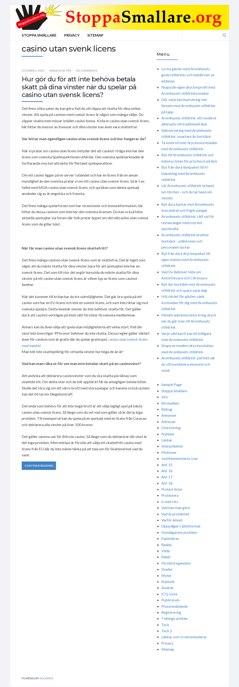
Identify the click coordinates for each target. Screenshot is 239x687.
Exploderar (170, 538)
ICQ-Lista (169, 594)
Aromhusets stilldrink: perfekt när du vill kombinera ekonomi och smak (188, 364)
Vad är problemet (175, 514)
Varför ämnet (172, 520)
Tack (165, 624)
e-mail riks (169, 501)
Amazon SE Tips (60, 70)
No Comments (86, 70)
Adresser (168, 421)
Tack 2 (166, 630)
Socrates (46, 678)
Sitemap (95, 35)
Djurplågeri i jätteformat (180, 526)
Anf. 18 (166, 483)
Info (164, 397)
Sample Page (171, 384)
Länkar (166, 440)
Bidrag (166, 409)
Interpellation (172, 446)
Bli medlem (170, 403)
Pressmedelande (174, 606)
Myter (166, 575)
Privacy (72, 35)
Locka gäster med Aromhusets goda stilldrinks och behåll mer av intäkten (187, 74)
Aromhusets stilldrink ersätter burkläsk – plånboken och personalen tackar (185, 240)
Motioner (169, 452)
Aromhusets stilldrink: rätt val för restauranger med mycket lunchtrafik (187, 222)
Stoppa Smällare (39, 35)
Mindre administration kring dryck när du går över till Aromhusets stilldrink (188, 321)
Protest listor (172, 489)
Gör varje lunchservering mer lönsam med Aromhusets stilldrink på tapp (188, 105)
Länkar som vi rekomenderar (184, 637)
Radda (166, 544)
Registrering (171, 612)
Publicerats (170, 600)
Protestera (170, 495)
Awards (167, 587)
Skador (167, 569)
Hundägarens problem (179, 532)
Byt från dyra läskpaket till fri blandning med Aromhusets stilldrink (184, 173)
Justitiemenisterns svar (179, 458)
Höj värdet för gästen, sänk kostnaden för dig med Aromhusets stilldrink (189, 302)
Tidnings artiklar (174, 618)
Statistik (168, 581)
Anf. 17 (166, 477)
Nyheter (168, 434)
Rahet (166, 557)
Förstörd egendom (176, 563)
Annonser (168, 415)
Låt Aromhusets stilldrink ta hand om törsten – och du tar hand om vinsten (187, 191)
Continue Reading (39, 465)
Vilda (165, 550)
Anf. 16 (166, 470)
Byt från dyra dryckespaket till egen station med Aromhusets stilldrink (185, 259)
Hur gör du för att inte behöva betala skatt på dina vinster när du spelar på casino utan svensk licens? (79, 87)
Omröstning (171, 427)
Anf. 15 (166, 464)
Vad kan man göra (175, 507)
